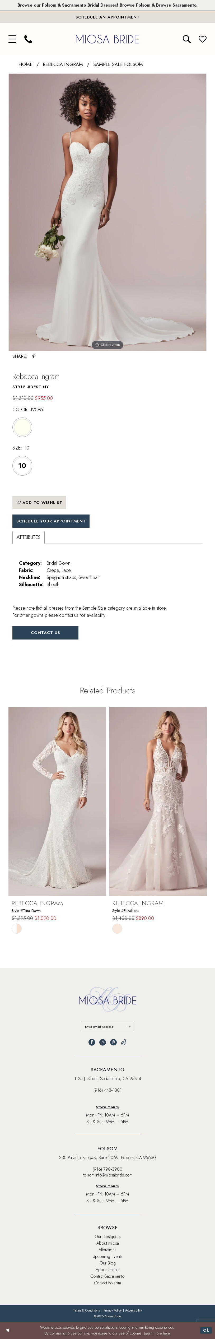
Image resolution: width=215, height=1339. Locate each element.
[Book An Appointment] (107, 17)
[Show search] (187, 39)
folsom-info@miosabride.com (108, 1175)
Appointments (107, 1270)
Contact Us (45, 633)
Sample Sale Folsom (118, 64)
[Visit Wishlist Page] (203, 39)
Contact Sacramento (107, 1276)
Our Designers (108, 1237)
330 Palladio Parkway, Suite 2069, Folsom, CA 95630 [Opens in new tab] (107, 1158)
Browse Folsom (135, 5)
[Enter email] (107, 1026)
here (166, 1333)
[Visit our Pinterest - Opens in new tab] (113, 1042)
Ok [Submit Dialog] (206, 1330)
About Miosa (107, 1243)
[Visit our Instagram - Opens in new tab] (102, 1042)
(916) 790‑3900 (107, 1169)
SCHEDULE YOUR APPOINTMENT (51, 521)
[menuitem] (12, 39)
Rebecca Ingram (63, 64)
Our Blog (108, 1263)
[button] (12, 39)
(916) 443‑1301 (107, 1090)
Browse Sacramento (176, 5)
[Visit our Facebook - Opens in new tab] (91, 1042)
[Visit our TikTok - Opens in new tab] (124, 1042)
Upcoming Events (108, 1256)
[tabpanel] (107, 212)
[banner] (107, 39)
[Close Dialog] (7, 1330)
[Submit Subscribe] (128, 1026)
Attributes (28, 537)
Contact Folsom (107, 1283)
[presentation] (57, 801)
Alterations (107, 1250)
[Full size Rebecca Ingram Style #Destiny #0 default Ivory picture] (107, 212)
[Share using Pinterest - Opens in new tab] (33, 356)
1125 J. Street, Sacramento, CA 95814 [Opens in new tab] (107, 1079)
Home (25, 64)
